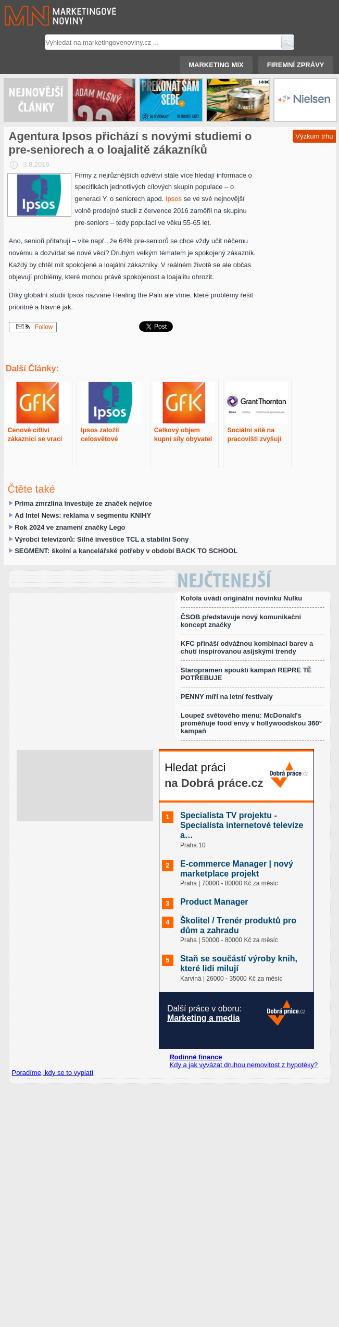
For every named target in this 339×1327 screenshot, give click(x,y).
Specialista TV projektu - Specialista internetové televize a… (242, 825)
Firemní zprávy (295, 65)
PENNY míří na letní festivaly (227, 696)
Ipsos (175, 199)
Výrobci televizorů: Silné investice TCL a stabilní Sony (102, 539)
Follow (34, 327)
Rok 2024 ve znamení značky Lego (70, 527)
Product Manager (214, 901)
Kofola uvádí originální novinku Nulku (241, 598)
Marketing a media (203, 1017)
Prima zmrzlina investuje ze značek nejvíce (83, 503)
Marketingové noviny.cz (48, 15)
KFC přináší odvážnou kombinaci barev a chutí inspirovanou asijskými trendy (247, 647)
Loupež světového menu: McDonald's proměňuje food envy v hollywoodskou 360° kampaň (251, 723)
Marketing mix (216, 65)
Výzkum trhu (314, 136)
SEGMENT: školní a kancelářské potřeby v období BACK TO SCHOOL (126, 551)
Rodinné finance (195, 1057)
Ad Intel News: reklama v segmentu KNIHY (83, 515)
